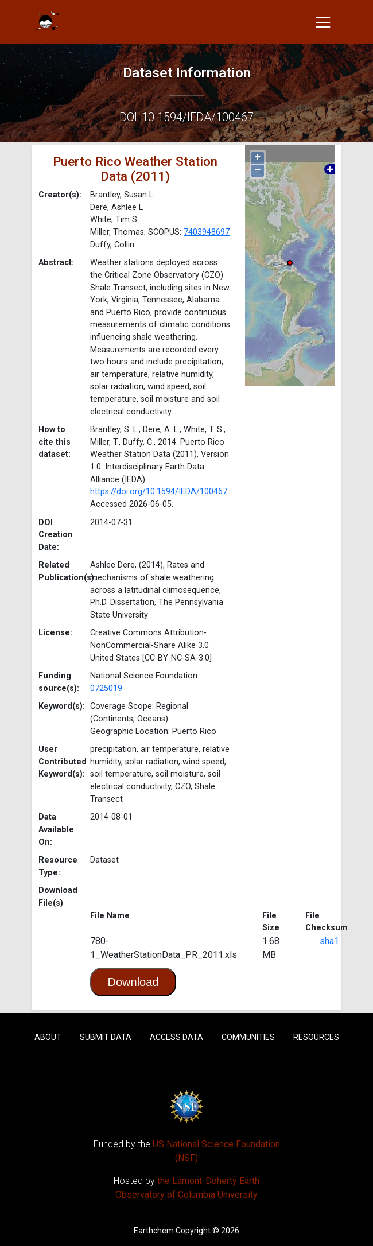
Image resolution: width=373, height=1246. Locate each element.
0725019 (106, 688)
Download (133, 982)
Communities (248, 1037)
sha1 (329, 941)
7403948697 (207, 232)
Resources (316, 1037)
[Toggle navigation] (323, 22)
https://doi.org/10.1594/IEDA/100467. (159, 491)
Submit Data (105, 1037)
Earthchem (154, 1230)
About (47, 1037)
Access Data (176, 1037)
